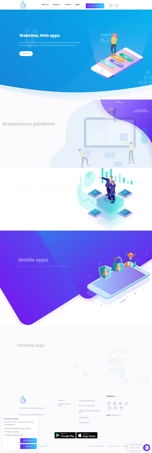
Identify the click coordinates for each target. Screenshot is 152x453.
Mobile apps (83, 417)
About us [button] (45, 4)
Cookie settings (127, 446)
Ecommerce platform (87, 406)
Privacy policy (113, 446)
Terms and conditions (96, 446)
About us (61, 400)
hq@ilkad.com (116, 415)
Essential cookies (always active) (18, 428)
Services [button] (57, 4)
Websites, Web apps (86, 401)
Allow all (28, 446)
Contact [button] (68, 4)
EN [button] (78, 4)
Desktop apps (84, 422)
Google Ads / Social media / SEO (89, 412)
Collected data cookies (14, 435)
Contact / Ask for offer (64, 405)
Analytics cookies (12, 432)
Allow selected (28, 441)
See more (26, 54)
